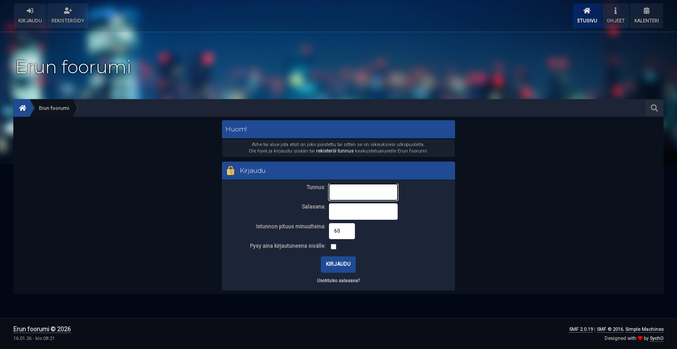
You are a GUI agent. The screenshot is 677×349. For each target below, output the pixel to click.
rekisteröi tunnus (335, 151)
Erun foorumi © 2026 (42, 329)
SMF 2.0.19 (581, 329)
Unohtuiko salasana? (338, 281)
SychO (657, 338)
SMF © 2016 (610, 329)
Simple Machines (644, 329)
